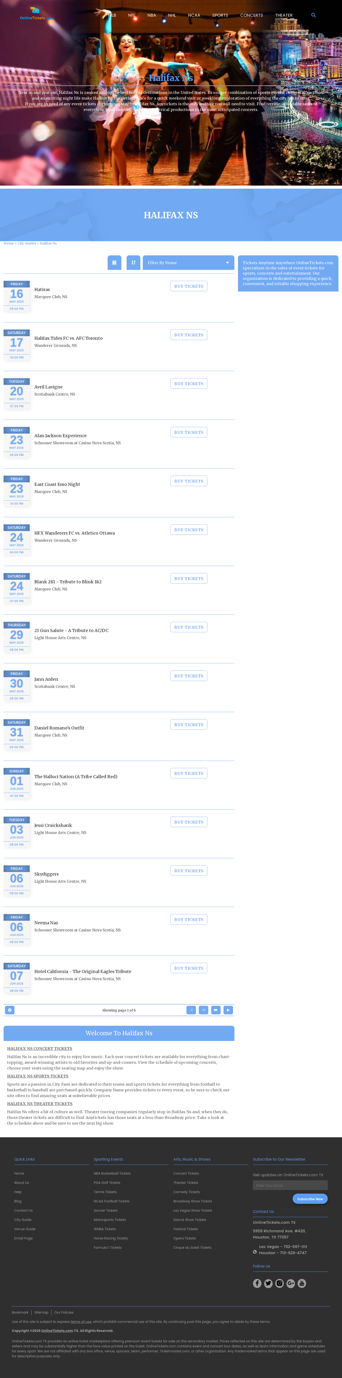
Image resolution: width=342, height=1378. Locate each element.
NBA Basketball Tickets (112, 1173)
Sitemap (41, 1312)
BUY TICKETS (189, 298)
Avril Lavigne (48, 399)
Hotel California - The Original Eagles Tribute (82, 983)
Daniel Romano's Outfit (59, 740)
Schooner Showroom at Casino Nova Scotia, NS (77, 455)
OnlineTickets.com (57, 1330)
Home (19, 1173)
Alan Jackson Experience (60, 447)
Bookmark (20, 1312)
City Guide (22, 1219)
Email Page (23, 1238)
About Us (21, 1182)
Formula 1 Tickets (108, 1247)
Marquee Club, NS (50, 309)
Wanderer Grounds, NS (55, 357)
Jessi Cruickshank (53, 837)
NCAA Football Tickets (112, 1201)
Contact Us (23, 1210)
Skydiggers (46, 886)
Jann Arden (46, 691)
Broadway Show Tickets (192, 1201)
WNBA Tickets (105, 1229)
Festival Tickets (185, 1229)
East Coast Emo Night (57, 496)
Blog (17, 1201)
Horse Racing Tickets (111, 1238)
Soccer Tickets (106, 1210)
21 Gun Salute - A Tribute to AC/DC (71, 642)
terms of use (81, 1321)
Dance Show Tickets (189, 1219)
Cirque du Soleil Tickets (192, 1247)
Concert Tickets (186, 1173)
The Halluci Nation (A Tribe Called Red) (75, 788)
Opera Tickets (184, 1238)
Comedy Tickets (186, 1192)
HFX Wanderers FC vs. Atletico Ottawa (74, 545)
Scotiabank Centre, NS (54, 406)
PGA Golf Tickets (107, 1182)
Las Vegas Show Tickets (192, 1210)
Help (18, 1192)
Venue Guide (25, 1229)
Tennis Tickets (105, 1192)
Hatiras (42, 301)
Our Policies (64, 1312)
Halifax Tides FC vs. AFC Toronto (68, 350)
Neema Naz (46, 934)
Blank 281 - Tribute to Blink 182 (68, 593)
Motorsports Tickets (110, 1219)
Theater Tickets (185, 1182)
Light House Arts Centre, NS (60, 650)
